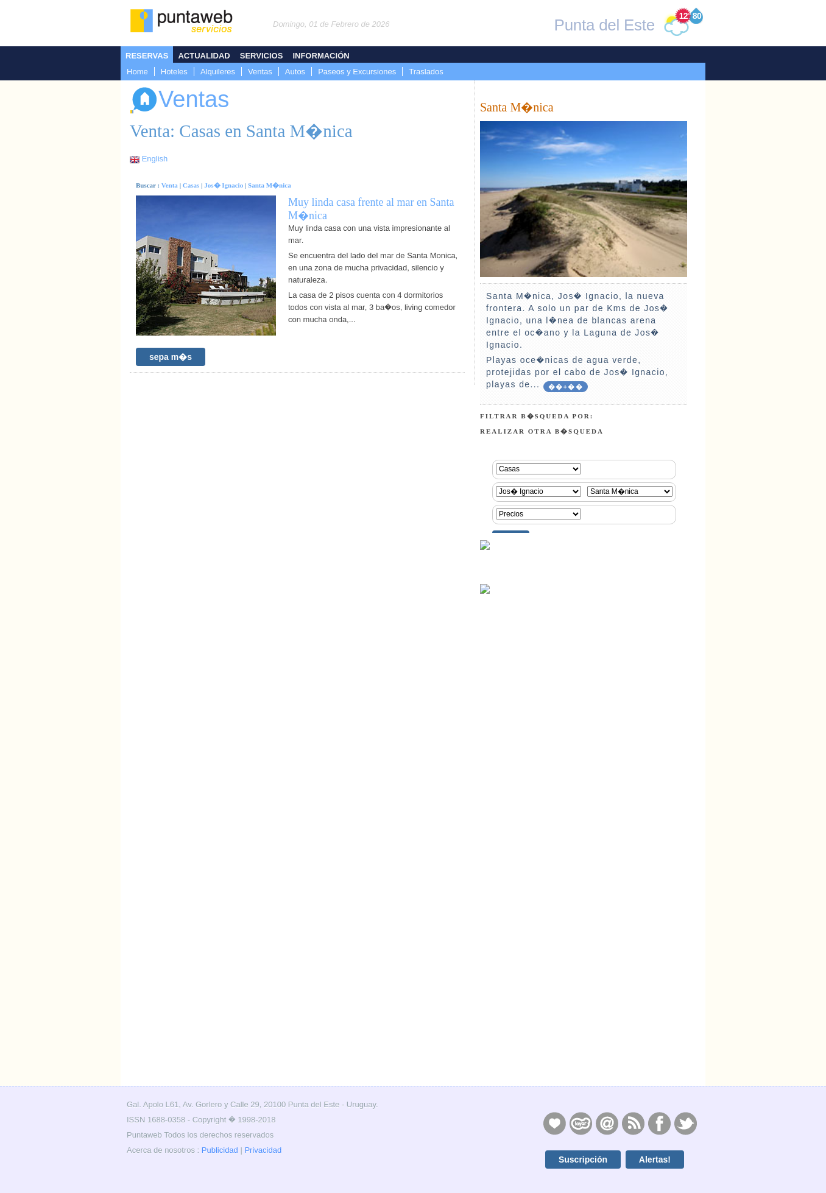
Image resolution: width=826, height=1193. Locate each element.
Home (137, 71)
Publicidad (220, 1150)
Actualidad (204, 55)
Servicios (261, 55)
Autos (295, 71)
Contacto (607, 1123)
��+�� (565, 386)
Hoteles (174, 71)
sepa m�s (170, 357)
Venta (169, 185)
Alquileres (217, 71)
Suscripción (583, 1159)
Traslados (426, 71)
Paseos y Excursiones (357, 71)
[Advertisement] (583, 996)
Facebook (659, 1123)
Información (320, 55)
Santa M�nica (269, 185)
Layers (580, 1123)
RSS (633, 1123)
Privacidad (262, 1150)
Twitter (685, 1123)
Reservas (146, 55)
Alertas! (655, 1159)
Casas (191, 185)
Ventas (260, 71)
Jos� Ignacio (223, 185)
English (155, 158)
